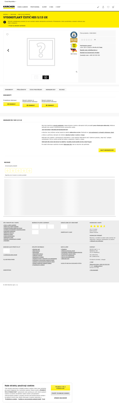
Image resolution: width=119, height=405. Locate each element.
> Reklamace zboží (8, 237)
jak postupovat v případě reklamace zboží (101, 132)
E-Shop (58, 7)
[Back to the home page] (9, 7)
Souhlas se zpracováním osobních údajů (29, 399)
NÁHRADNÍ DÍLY (50, 89)
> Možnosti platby (8, 234)
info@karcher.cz (98, 266)
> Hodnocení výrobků (38, 257)
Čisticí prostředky (36, 89)
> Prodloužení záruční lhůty (68, 254)
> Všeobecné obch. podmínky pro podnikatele (44, 258)
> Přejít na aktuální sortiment (16, 25)
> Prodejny (64, 249)
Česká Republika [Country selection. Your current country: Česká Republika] (10, 1)
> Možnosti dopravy (8, 232)
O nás (51, 7)
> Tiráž (91, 262)
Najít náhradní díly (107, 150)
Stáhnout (11, 104)
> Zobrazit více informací (96, 241)
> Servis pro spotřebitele (67, 255)
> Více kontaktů (94, 270)
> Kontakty (6, 240)
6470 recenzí (93, 230)
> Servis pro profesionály (67, 257)
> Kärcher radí (36, 249)
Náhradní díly (68, 144)
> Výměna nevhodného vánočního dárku (14, 229)
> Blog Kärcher (36, 250)
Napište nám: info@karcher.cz (88, 50)
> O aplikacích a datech (38, 265)
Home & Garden (22, 7)
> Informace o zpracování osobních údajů (43, 260)
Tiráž (43, 399)
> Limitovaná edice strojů (10, 255)
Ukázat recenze (94, 232)
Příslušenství (21, 89)
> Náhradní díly (65, 258)
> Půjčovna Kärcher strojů (68, 250)
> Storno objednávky (9, 236)
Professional (34, 7)
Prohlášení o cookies (11, 399)
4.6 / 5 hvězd (93, 229)
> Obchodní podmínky (9, 231)
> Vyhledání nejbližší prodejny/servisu (71, 252)
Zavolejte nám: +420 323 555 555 (90, 55)
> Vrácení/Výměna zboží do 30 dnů (12, 228)
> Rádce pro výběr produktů (10, 226)
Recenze (62, 89)
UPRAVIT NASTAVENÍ (60, 398)
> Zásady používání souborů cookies (41, 263)
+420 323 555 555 (104, 264)
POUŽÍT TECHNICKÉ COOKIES (60, 393)
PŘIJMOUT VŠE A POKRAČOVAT (60, 387)
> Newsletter (35, 252)
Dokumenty (9, 89)
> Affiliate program (37, 255)
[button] (8, 50)
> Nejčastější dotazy (37, 254)
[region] (37, 392)
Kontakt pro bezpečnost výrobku (89, 52)
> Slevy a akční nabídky (9, 225)
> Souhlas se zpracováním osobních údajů (43, 261)
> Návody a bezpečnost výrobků (12, 239)
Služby (44, 7)
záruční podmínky (58, 125)
